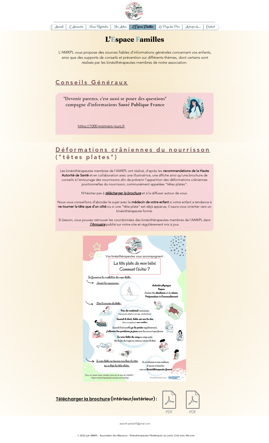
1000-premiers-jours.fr (107, 126)
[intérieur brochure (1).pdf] (192, 402)
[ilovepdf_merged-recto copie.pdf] (169, 402)
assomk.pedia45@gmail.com (135, 423)
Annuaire (98, 224)
